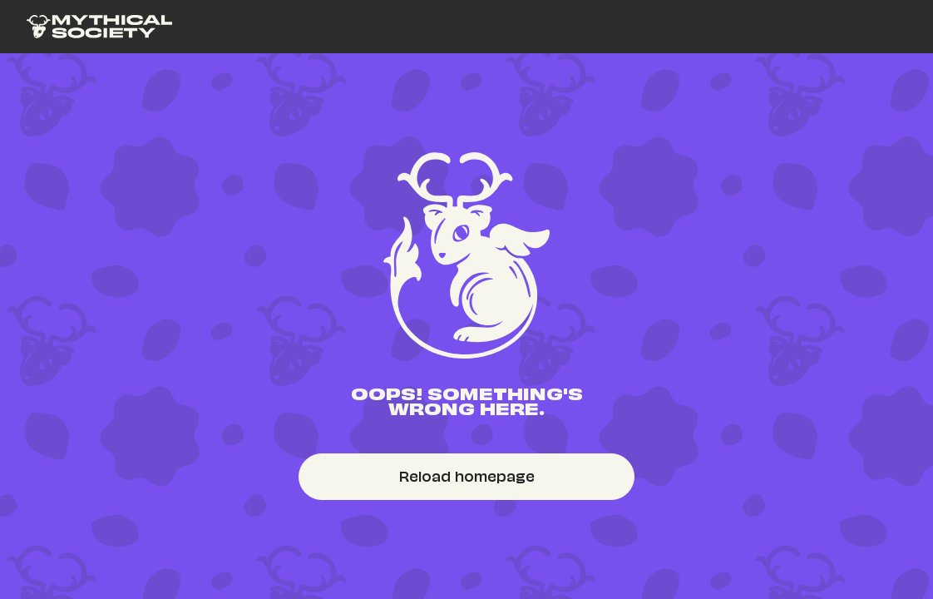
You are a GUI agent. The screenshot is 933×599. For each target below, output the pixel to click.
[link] (99, 26)
